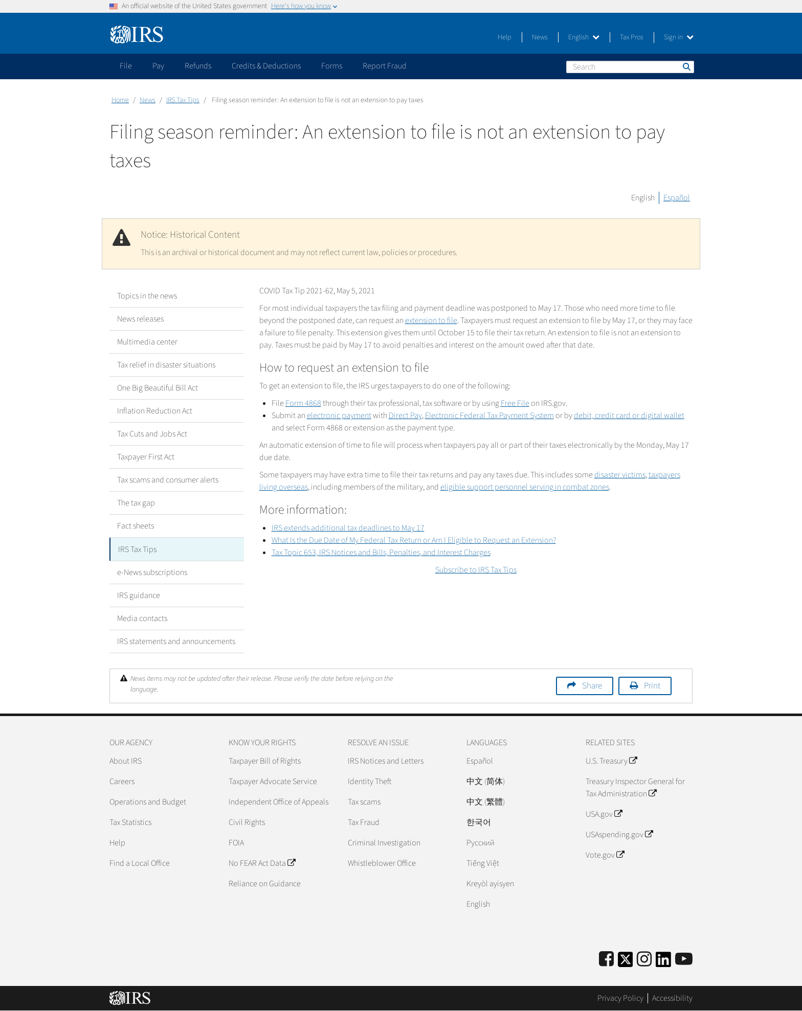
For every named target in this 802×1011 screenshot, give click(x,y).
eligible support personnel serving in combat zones (524, 487)
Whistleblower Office (382, 862)
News (540, 37)
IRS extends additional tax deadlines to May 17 (348, 528)
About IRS (125, 760)
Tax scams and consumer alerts (167, 480)
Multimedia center (147, 342)
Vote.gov (605, 854)
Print (652, 685)
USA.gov (604, 813)
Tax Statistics (130, 822)
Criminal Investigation (384, 842)
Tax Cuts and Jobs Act (152, 434)
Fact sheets (135, 526)
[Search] (630, 67)
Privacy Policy (620, 998)
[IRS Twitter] (625, 962)
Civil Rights (247, 822)
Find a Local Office (139, 862)
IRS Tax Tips (182, 100)
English (583, 37)
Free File (515, 403)
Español (676, 197)
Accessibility (672, 998)
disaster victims (619, 474)
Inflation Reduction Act (154, 411)
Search (686, 66)
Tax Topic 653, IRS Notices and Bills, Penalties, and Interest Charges (381, 552)
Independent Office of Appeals (278, 801)
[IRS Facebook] (606, 959)
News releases (140, 319)
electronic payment (339, 415)
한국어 (478, 822)
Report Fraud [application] (385, 66)
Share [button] (592, 685)
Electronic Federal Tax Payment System (489, 415)
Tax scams (364, 801)
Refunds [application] (198, 66)
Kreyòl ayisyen (490, 883)
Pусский (480, 842)
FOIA (236, 842)
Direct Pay (405, 415)
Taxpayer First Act (145, 457)
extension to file (431, 320)
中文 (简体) (485, 781)
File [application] (126, 66)
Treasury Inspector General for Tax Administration (635, 787)
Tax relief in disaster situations (166, 365)
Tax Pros (631, 37)
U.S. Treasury (611, 760)
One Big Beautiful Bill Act (157, 388)
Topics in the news (147, 296)
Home (120, 100)
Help (504, 37)
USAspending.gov (619, 834)
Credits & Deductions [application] (266, 66)
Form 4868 (303, 403)
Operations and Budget (147, 801)
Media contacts (142, 618)
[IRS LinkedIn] (663, 962)
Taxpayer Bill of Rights (265, 760)
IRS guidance (138, 595)
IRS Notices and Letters (386, 760)
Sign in (679, 37)
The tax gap (136, 503)
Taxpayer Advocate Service (273, 781)
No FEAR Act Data (262, 862)
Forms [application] (331, 66)
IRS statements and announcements (176, 641)
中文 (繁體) (485, 801)
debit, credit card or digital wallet (629, 415)
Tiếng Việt (482, 862)
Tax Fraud (364, 822)
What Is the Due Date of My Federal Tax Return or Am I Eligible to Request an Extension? (414, 540)
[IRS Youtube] (684, 959)
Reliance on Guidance (265, 883)
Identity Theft (369, 781)
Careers (122, 781)
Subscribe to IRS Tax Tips (476, 570)
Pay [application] (158, 66)
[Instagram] (644, 959)
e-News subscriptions (152, 572)
